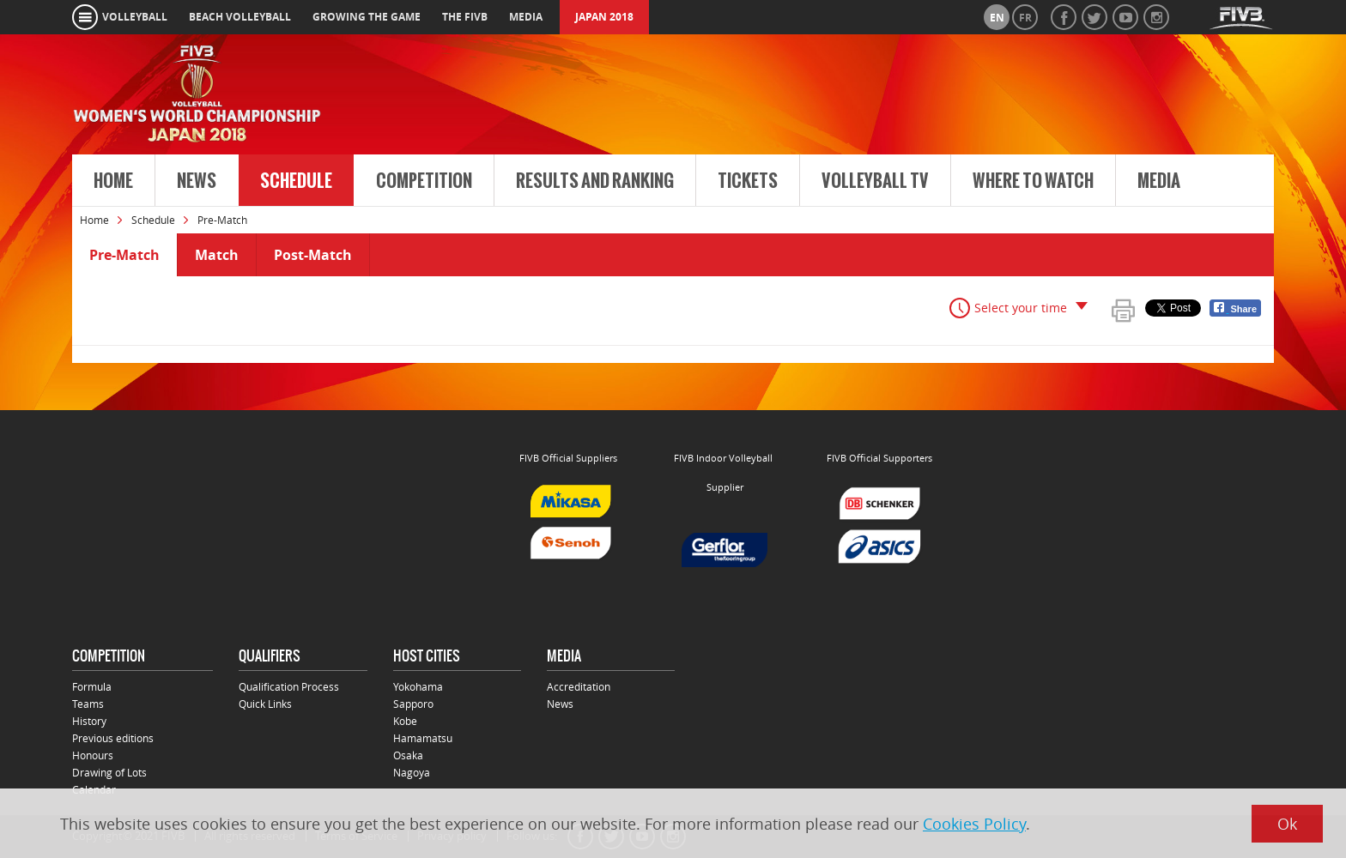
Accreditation (578, 686)
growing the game (366, 16)
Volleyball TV (875, 181)
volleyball (134, 16)
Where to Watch (1033, 181)
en (997, 17)
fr (1025, 17)
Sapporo (413, 703)
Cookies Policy (974, 823)
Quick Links (265, 703)
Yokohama (418, 686)
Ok (1287, 823)
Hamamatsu (422, 738)
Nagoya (411, 772)
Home (113, 181)
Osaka (408, 755)
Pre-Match (124, 254)
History (89, 721)
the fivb (465, 16)
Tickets (748, 181)
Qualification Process (289, 686)
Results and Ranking (595, 181)
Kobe (405, 721)
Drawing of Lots (109, 772)
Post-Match (313, 254)
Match (217, 254)
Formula (92, 686)
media (526, 16)
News (196, 181)
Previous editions (113, 738)
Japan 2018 (604, 16)
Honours (92, 755)
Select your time (1020, 307)
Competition (424, 181)
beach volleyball (240, 16)
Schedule (296, 181)
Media (1158, 181)
